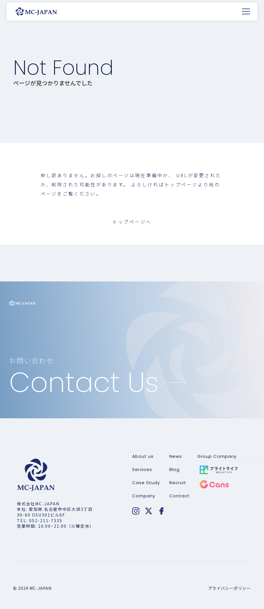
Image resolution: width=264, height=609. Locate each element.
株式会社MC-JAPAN (38, 503)
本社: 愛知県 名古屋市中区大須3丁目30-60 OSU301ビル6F (55, 512)
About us (143, 456)
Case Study (146, 483)
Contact (179, 496)
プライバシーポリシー (229, 588)
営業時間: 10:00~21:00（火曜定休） (55, 526)
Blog (174, 470)
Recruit (177, 483)
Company (143, 496)
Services (142, 470)
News (175, 456)
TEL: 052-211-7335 (39, 520)
